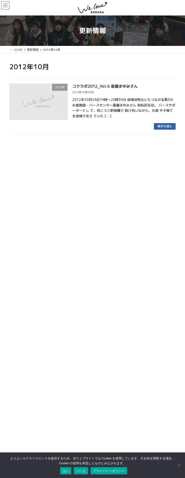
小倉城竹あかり (69, 315)
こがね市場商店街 (107, 402)
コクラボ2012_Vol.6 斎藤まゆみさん (105, 86)
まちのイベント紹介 (72, 156)
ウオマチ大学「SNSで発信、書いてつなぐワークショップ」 (54, 161)
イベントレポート (90, 315)
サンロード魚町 (106, 392)
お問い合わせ (18, 446)
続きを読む (165, 126)
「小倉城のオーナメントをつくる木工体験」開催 (46, 267)
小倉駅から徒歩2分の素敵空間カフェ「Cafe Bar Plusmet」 (55, 232)
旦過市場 (102, 382)
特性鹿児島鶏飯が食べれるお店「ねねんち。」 (44, 214)
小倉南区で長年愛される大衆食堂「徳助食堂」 (44, 303)
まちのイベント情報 (47, 156)
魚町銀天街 (103, 377)
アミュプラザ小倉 (107, 421)
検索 (65, 433)
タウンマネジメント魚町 (112, 397)
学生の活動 (94, 174)
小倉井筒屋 (103, 406)
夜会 (105, 174)
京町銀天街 (103, 387)
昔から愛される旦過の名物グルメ (34, 250)
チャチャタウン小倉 (109, 416)
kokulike (43, 191)
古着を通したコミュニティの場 (33, 197)
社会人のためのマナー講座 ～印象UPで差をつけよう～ (50, 179)
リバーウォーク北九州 (110, 411)
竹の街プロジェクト (114, 315)
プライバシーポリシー (109, 471)
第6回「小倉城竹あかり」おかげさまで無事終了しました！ (54, 320)
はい (66, 471)
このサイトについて (22, 451)
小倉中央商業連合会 (109, 372)
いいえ (81, 471)
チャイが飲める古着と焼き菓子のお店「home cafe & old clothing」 (62, 285)
